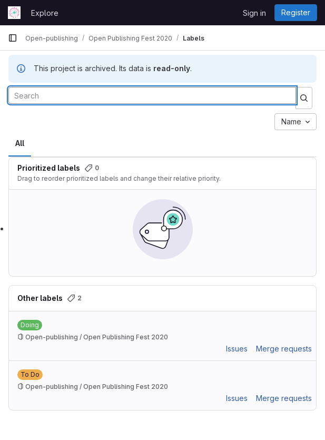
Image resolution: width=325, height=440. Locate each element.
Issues (237, 348)
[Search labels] (152, 95)
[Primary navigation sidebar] (12, 38)
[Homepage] (14, 12)
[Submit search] (304, 98)
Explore (44, 12)
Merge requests (284, 348)
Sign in (254, 12)
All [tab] (19, 143)
